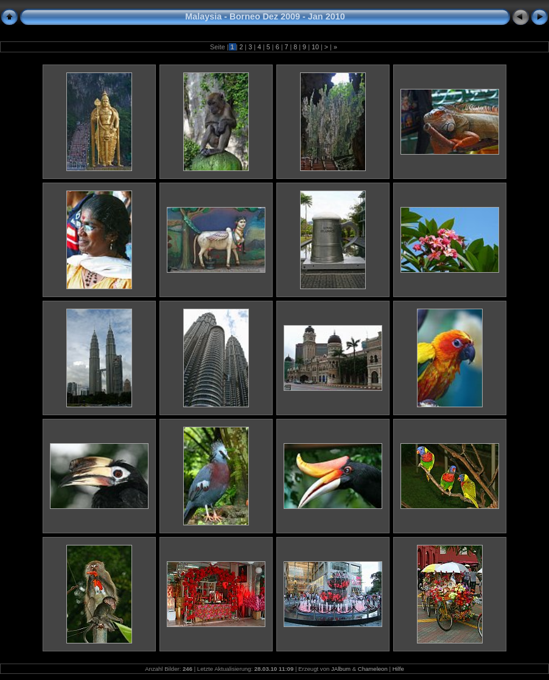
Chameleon (373, 668)
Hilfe (398, 668)
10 (315, 47)
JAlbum (341, 668)
